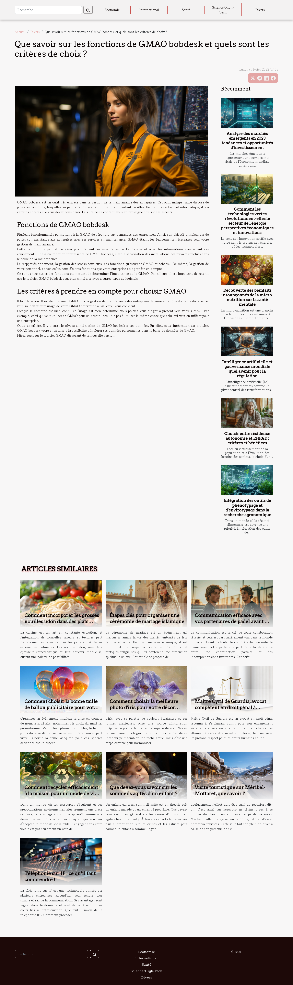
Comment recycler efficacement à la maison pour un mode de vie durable (61, 794)
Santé (186, 9)
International (149, 9)
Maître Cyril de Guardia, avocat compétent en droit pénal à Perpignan (230, 708)
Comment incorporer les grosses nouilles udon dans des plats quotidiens (61, 622)
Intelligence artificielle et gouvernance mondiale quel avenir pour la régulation (247, 369)
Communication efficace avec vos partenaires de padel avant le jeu (232, 622)
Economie (112, 9)
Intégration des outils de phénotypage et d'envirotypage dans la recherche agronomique (247, 507)
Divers (260, 9)
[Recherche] (48, 10)
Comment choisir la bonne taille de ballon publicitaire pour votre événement (61, 708)
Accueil (20, 31)
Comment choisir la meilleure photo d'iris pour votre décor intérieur (144, 708)
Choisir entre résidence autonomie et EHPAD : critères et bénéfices (247, 438)
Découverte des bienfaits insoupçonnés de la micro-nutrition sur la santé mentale (247, 297)
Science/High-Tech (223, 10)
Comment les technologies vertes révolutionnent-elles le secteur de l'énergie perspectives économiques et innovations (247, 221)
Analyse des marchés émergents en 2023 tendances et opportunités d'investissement (247, 140)
